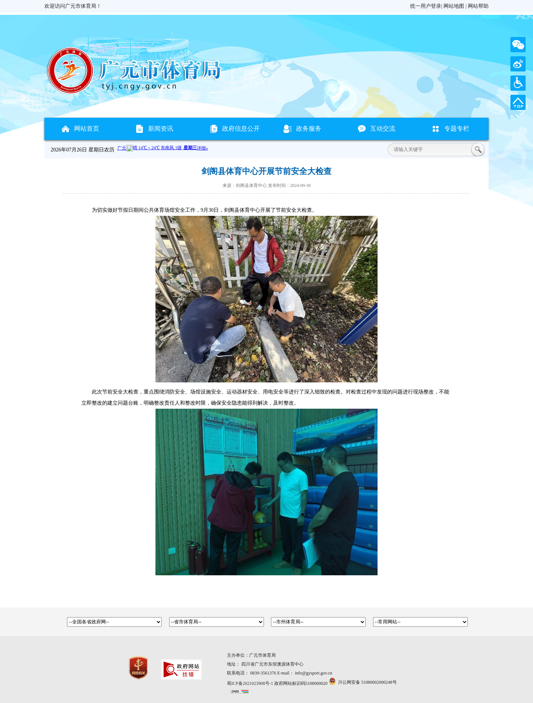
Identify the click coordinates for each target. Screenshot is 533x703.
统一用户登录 (425, 6)
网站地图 (453, 6)
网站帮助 (478, 6)
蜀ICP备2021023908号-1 (250, 683)
